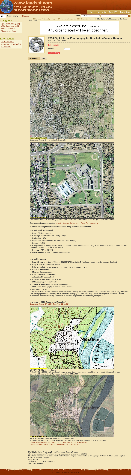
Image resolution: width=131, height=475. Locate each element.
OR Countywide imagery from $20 (69, 19)
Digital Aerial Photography (41, 19)
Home (92, 12)
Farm (82, 223)
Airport (58, 223)
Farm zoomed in (92, 223)
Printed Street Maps (8, 31)
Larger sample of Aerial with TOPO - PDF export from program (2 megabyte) (58, 442)
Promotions (125, 12)
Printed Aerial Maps (8, 29)
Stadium (65, 223)
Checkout (25, 16)
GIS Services (6, 47)
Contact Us (113, 12)
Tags (43, 58)
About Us (102, 12)
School (72, 223)
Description (33, 58)
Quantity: (51, 48)
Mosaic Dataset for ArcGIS (11, 44)
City (77, 223)
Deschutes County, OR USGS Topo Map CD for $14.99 (50, 304)
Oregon (54, 19)
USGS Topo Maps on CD (10, 26)
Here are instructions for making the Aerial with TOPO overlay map (55, 444)
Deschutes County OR (88, 19)
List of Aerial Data (7, 42)
